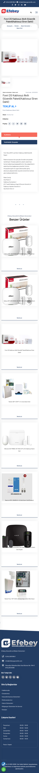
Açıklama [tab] (7, 135)
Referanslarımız (6, 700)
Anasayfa (9, 26)
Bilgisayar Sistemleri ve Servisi (11, 706)
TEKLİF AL (9, 106)
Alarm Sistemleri (7, 703)
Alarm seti (19, 28)
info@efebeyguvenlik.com (27, 2)
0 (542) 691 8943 (11, 2)
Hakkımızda (5, 690)
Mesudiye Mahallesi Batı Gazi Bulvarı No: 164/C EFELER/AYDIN (18, 666)
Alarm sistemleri (25, 26)
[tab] (5, 82)
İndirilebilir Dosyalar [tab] (11, 142)
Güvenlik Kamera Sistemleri (10, 697)
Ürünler (17, 26)
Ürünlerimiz (5, 693)
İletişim (4, 709)
